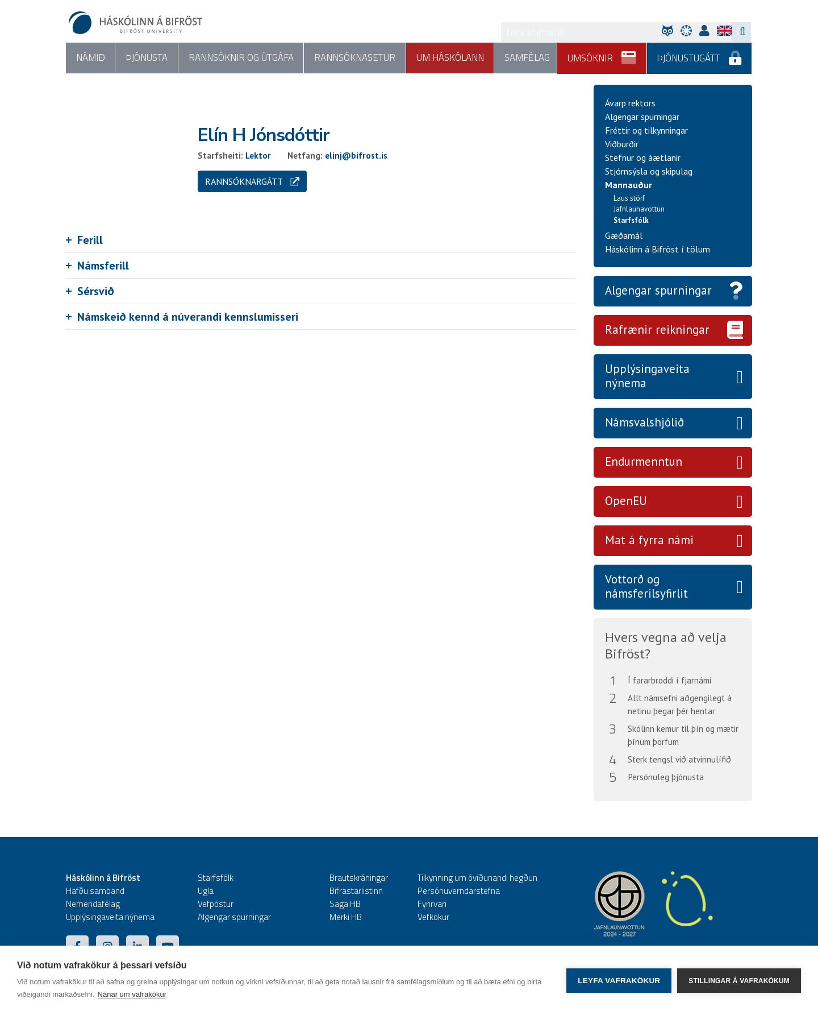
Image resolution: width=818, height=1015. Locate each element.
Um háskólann (448, 58)
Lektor (258, 155)
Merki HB (345, 916)
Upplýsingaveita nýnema (647, 376)
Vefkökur (433, 916)
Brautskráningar (358, 877)
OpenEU (626, 501)
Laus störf (629, 198)
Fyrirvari (432, 903)
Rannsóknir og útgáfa (240, 58)
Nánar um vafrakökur (132, 994)
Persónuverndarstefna (459, 890)
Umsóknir (602, 54)
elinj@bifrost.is (356, 155)
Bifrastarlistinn (356, 890)
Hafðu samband (95, 890)
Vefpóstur (215, 903)
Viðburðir (621, 144)
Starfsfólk (631, 220)
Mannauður (628, 184)
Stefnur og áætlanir (643, 157)
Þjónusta (146, 58)
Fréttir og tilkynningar (646, 130)
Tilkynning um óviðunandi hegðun (477, 877)
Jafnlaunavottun (639, 209)
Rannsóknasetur (353, 58)
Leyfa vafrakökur (619, 980)
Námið (90, 58)
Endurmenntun (643, 462)
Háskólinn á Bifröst (103, 877)
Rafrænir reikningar (657, 330)
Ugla (206, 890)
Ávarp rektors (630, 103)
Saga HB (345, 903)
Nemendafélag (93, 903)
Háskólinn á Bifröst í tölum (657, 249)
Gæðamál (623, 236)
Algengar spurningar (642, 116)
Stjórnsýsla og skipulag (648, 171)
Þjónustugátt (699, 54)
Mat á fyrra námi (649, 540)
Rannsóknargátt (252, 181)
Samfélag (525, 58)
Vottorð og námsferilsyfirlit (646, 586)
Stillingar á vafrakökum (739, 980)
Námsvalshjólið (644, 422)
